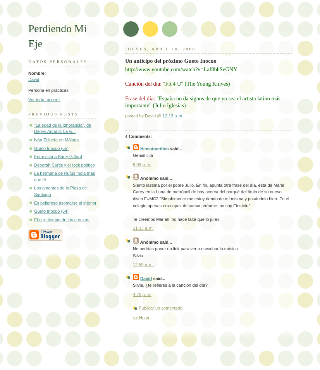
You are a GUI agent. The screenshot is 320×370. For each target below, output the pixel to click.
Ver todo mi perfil (44, 99)
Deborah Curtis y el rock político (64, 165)
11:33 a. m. (143, 228)
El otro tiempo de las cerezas (61, 219)
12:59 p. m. (143, 264)
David (33, 79)
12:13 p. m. (173, 116)
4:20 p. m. (142, 294)
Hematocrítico (154, 148)
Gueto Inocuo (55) (51, 148)
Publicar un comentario (160, 308)
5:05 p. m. (142, 164)
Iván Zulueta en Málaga (56, 140)
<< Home (141, 317)
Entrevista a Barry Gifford (58, 156)
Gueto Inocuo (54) (51, 211)
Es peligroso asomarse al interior (65, 203)
